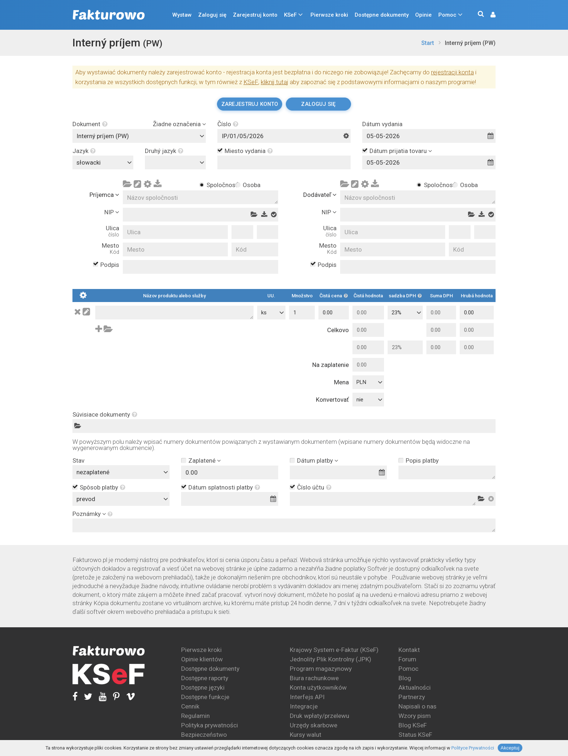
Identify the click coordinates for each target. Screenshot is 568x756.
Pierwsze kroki (329, 15)
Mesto (110, 249)
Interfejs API (307, 697)
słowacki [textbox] (88, 162)
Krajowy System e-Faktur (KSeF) (334, 649)
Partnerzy (411, 697)
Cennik (190, 706)
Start (427, 43)
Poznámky (86, 514)
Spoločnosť (215, 185)
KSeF (290, 15)
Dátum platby (315, 460)
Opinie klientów (202, 659)
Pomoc (447, 15)
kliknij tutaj (274, 82)
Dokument (90, 124)
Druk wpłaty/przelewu (319, 715)
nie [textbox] (359, 399)
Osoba (251, 185)
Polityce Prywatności (472, 747)
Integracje (304, 706)
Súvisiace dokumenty (104, 415)
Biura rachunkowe (314, 678)
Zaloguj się (212, 15)
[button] (489, 15)
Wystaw (182, 15)
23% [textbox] (396, 312)
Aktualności (414, 687)
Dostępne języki (203, 687)
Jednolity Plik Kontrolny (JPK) (330, 659)
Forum (407, 659)
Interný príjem (117, 42)
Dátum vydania (382, 124)
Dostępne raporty (204, 678)
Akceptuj (510, 748)
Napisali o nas (417, 706)
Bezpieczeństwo (204, 734)
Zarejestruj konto (255, 15)
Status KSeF (415, 734)
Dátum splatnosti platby (224, 487)
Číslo (227, 124)
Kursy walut (305, 734)
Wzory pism (414, 715)
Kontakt (409, 649)
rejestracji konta (452, 72)
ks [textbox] (264, 312)
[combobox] (139, 136)
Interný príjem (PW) (470, 43)
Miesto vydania (249, 151)
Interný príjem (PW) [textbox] (102, 136)
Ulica (112, 231)
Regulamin (195, 715)
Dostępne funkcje (205, 697)
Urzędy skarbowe (313, 725)
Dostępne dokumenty (382, 15)
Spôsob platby (102, 487)
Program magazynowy (321, 668)
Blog (404, 678)
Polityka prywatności (209, 725)
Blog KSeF (412, 725)
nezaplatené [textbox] (92, 472)
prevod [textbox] (85, 499)
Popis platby (422, 460)
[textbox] (177, 162)
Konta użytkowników (318, 687)
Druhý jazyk (164, 151)
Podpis (109, 265)
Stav (78, 461)
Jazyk (84, 151)
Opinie (423, 15)
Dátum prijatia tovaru (398, 150)
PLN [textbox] (361, 382)
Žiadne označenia (177, 124)
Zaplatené (202, 460)
